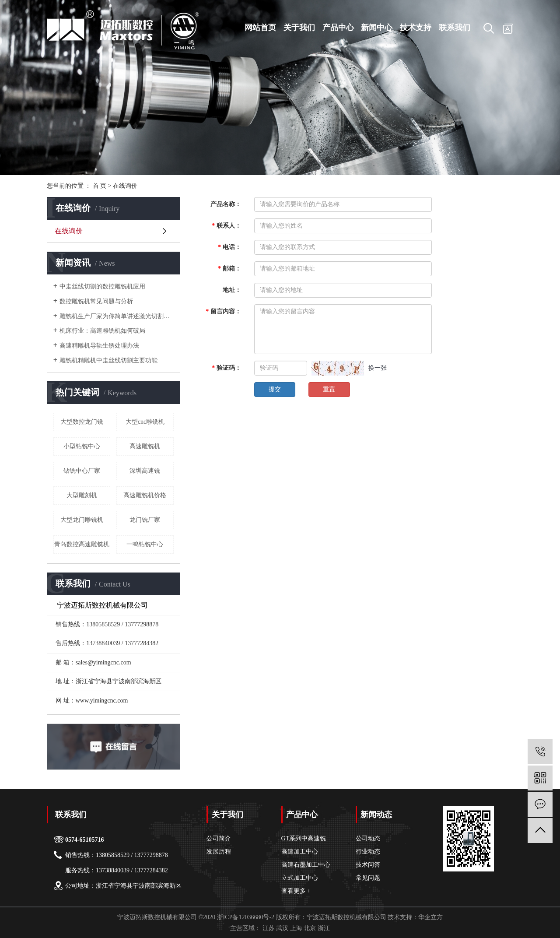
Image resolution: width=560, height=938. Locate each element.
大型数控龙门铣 (81, 421)
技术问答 (368, 864)
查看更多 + (296, 891)
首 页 (100, 186)
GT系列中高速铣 (303, 838)
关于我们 (299, 27)
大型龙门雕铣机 (81, 519)
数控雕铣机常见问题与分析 (96, 301)
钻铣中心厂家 (81, 470)
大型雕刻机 (81, 495)
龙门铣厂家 (145, 519)
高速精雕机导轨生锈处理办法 (99, 345)
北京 (310, 928)
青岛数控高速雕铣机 (81, 544)
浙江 (324, 928)
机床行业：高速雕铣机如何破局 (102, 330)
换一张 (377, 368)
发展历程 (218, 851)
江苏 (268, 928)
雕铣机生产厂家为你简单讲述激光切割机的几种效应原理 (117, 316)
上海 (296, 928)
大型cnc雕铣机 (145, 421)
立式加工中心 (299, 878)
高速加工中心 (299, 851)
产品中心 (338, 27)
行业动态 (368, 851)
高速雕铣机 (145, 446)
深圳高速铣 (145, 470)
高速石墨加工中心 (305, 864)
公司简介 (218, 838)
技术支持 (415, 27)
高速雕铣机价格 (144, 495)
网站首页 (260, 27)
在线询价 (69, 231)
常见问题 (368, 878)
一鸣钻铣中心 (144, 544)
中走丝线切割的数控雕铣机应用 (102, 286)
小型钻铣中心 (81, 446)
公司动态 (368, 838)
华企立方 (430, 917)
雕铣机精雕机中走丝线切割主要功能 (109, 360)
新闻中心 (376, 27)
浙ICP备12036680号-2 (245, 917)
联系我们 (454, 27)
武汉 (282, 928)
